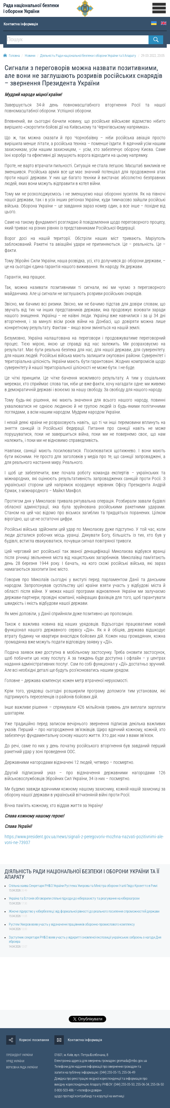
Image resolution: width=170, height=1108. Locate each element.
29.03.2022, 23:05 (152, 56)
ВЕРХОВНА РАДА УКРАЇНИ (22, 1067)
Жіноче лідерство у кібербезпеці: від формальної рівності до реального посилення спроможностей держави (84, 911)
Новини (30, 56)
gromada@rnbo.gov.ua (132, 1061)
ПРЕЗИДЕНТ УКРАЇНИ (19, 1055)
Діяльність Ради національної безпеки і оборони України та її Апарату (88, 56)
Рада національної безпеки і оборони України (31, 8)
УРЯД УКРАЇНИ (15, 1061)
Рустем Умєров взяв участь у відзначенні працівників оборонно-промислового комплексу (72, 924)
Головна (11, 56)
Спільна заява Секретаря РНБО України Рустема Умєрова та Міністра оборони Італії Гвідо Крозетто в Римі (83, 886)
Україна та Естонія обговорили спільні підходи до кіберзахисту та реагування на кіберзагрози (74, 898)
